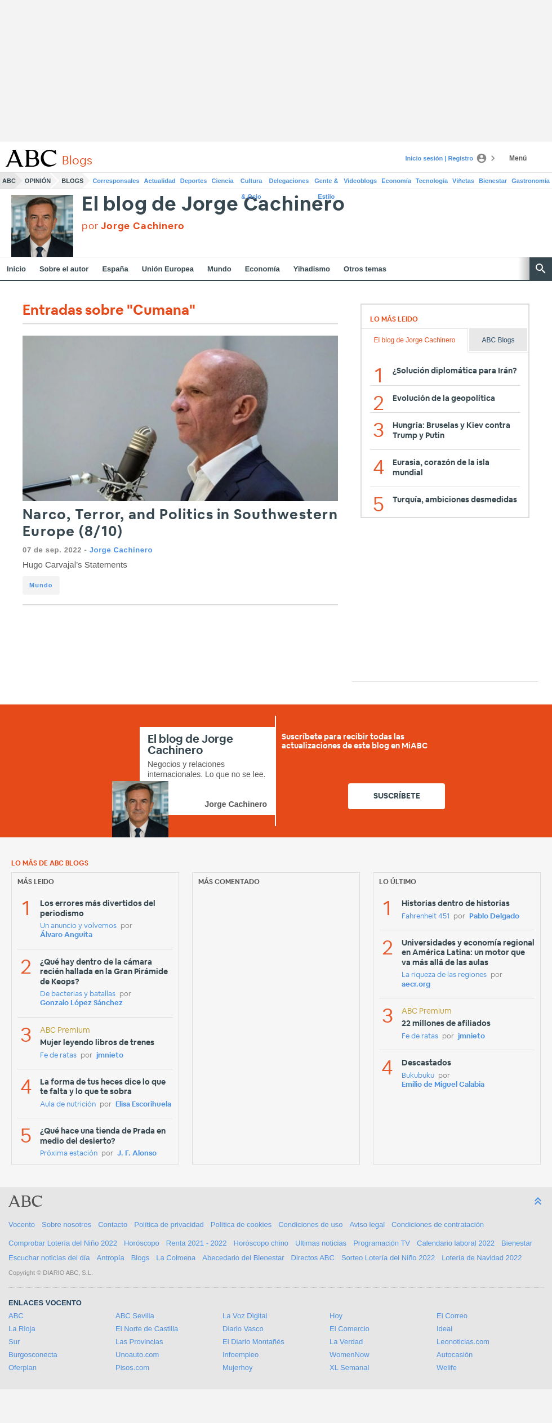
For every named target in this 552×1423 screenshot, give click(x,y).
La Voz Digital (245, 1315)
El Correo (452, 1315)
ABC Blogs (498, 340)
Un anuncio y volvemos (78, 926)
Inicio (16, 269)
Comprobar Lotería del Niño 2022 (62, 1243)
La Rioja (21, 1328)
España (115, 269)
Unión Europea (168, 269)
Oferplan (22, 1367)
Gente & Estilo (326, 183)
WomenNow (350, 1354)
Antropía (110, 1258)
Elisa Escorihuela (143, 1104)
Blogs (72, 180)
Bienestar (493, 180)
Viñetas (463, 180)
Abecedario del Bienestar (243, 1258)
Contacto (112, 1224)
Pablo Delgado (494, 916)
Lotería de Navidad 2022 (482, 1258)
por (133, 226)
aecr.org (416, 984)
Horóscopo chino (261, 1243)
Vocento (21, 1224)
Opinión (38, 180)
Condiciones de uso (310, 1224)
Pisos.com (132, 1367)
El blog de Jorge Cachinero (213, 205)
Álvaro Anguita (66, 935)
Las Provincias (139, 1341)
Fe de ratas (58, 1055)
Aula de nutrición (68, 1104)
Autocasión (455, 1354)
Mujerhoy (237, 1367)
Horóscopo (141, 1243)
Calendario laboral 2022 (456, 1243)
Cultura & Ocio (251, 183)
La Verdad (346, 1341)
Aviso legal (367, 1224)
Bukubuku (418, 1075)
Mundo (219, 269)
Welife (447, 1367)
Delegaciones (289, 180)
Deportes (193, 180)
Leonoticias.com (463, 1341)
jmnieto (109, 1055)
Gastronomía (530, 180)
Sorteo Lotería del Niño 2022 (388, 1258)
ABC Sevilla (134, 1315)
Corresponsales (115, 180)
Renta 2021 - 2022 (196, 1243)
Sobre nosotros (66, 1224)
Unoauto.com (137, 1354)
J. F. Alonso (137, 1153)
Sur (14, 1341)
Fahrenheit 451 (425, 916)
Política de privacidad (169, 1224)
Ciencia (223, 180)
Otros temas (365, 269)
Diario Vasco (243, 1328)
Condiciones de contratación (437, 1224)
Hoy (336, 1315)
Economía (396, 180)
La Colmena (175, 1258)
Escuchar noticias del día (49, 1258)
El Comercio (350, 1328)
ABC (9, 180)
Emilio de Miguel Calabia (443, 1085)
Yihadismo (311, 269)
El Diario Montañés (253, 1341)
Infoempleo (240, 1354)
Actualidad (160, 180)
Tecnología (432, 180)
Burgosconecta (32, 1354)
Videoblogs (360, 180)
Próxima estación (68, 1153)
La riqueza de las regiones (444, 975)
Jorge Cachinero (121, 550)
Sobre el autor (63, 269)
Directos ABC (313, 1258)
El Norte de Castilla (146, 1328)
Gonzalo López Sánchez (81, 1003)
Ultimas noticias (320, 1243)
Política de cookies (241, 1224)
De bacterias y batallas (77, 994)
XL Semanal (349, 1367)
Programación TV (381, 1243)
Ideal (444, 1328)
